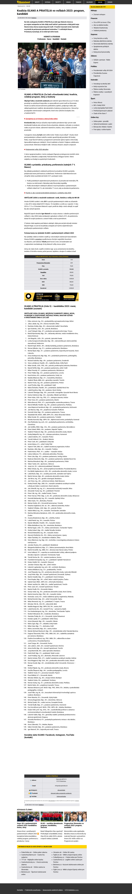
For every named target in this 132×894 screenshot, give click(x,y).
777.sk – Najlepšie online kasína (32, 860)
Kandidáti (56, 39)
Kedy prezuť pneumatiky (102, 52)
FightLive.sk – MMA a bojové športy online (67, 855)
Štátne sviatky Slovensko (102, 89)
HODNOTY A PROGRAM (52, 36)
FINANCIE (78, 2)
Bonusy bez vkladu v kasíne (103, 127)
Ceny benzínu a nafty (101, 38)
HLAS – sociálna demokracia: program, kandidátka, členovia (52, 825)
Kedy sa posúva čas (100, 86)
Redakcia (33, 18)
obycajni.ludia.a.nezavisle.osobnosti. (61, 793)
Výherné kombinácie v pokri (103, 124)
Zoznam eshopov (99, 14)
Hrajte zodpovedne (52, 800)
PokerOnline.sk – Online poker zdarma (34, 852)
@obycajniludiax (61, 796)
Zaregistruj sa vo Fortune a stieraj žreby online (42, 119)
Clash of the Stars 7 (100, 113)
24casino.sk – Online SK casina (63, 852)
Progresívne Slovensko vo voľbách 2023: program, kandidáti (74, 825)
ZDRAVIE (110, 2)
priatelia (38, 239)
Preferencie (41, 39)
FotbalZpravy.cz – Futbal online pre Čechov (67, 857)
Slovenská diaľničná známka (103, 44)
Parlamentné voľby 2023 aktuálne (37, 149)
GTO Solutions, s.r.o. (72, 890)
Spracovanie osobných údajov (53, 890)
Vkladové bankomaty (101, 28)
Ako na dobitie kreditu (101, 25)
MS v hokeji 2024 (99, 105)
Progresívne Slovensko (43, 263)
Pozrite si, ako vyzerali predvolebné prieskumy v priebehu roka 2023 (48, 193)
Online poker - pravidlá (101, 121)
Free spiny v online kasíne (102, 129)
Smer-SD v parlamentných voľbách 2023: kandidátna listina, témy (27, 825)
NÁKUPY (37, 2)
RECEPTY (58, 2)
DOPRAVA (47, 2)
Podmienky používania (33, 890)
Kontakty (20, 890)
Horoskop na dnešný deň (102, 84)
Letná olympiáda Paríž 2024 (103, 108)
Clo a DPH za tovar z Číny (102, 22)
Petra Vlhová (98, 102)
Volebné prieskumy (100, 30)
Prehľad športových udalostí (103, 111)
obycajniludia (61, 790)
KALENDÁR (90, 2)
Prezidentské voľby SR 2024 (103, 70)
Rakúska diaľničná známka (103, 41)
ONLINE (100, 2)
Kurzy (49, 39)
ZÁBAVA (68, 2)
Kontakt (63, 39)
